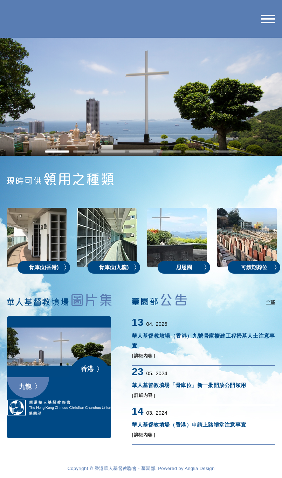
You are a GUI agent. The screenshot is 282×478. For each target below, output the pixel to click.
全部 (270, 302)
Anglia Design (199, 468)
